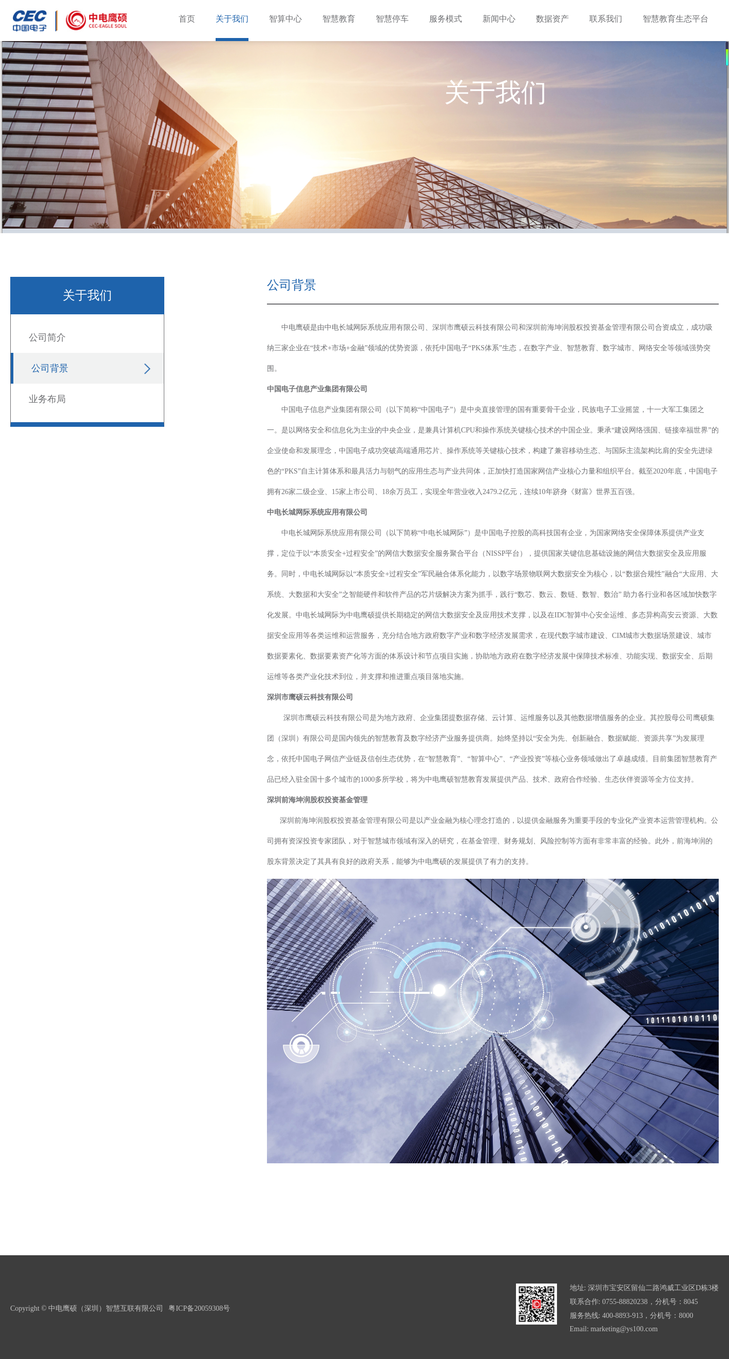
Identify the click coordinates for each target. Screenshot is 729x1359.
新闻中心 (499, 18)
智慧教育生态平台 (675, 18)
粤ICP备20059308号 (199, 1308)
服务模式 (445, 18)
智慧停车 (392, 18)
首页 (187, 18)
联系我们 (605, 18)
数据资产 (552, 18)
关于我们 (232, 18)
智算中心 (285, 18)
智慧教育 (338, 18)
